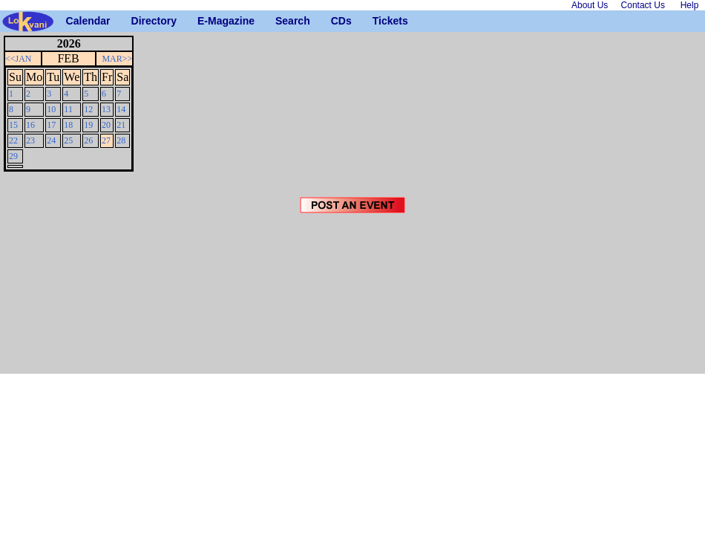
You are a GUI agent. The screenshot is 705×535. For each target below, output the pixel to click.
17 (51, 125)
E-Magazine (203, 21)
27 (106, 140)
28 (121, 140)
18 (68, 125)
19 (88, 125)
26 (88, 140)
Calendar (71, 21)
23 (30, 140)
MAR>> (117, 59)
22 (13, 140)
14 (121, 109)
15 (13, 125)
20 (106, 125)
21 (121, 125)
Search (280, 21)
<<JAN (18, 59)
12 (88, 109)
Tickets (378, 21)
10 (51, 109)
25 (68, 140)
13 (106, 109)
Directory (136, 21)
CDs (336, 21)
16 (30, 125)
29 (13, 156)
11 (68, 109)
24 (51, 140)
